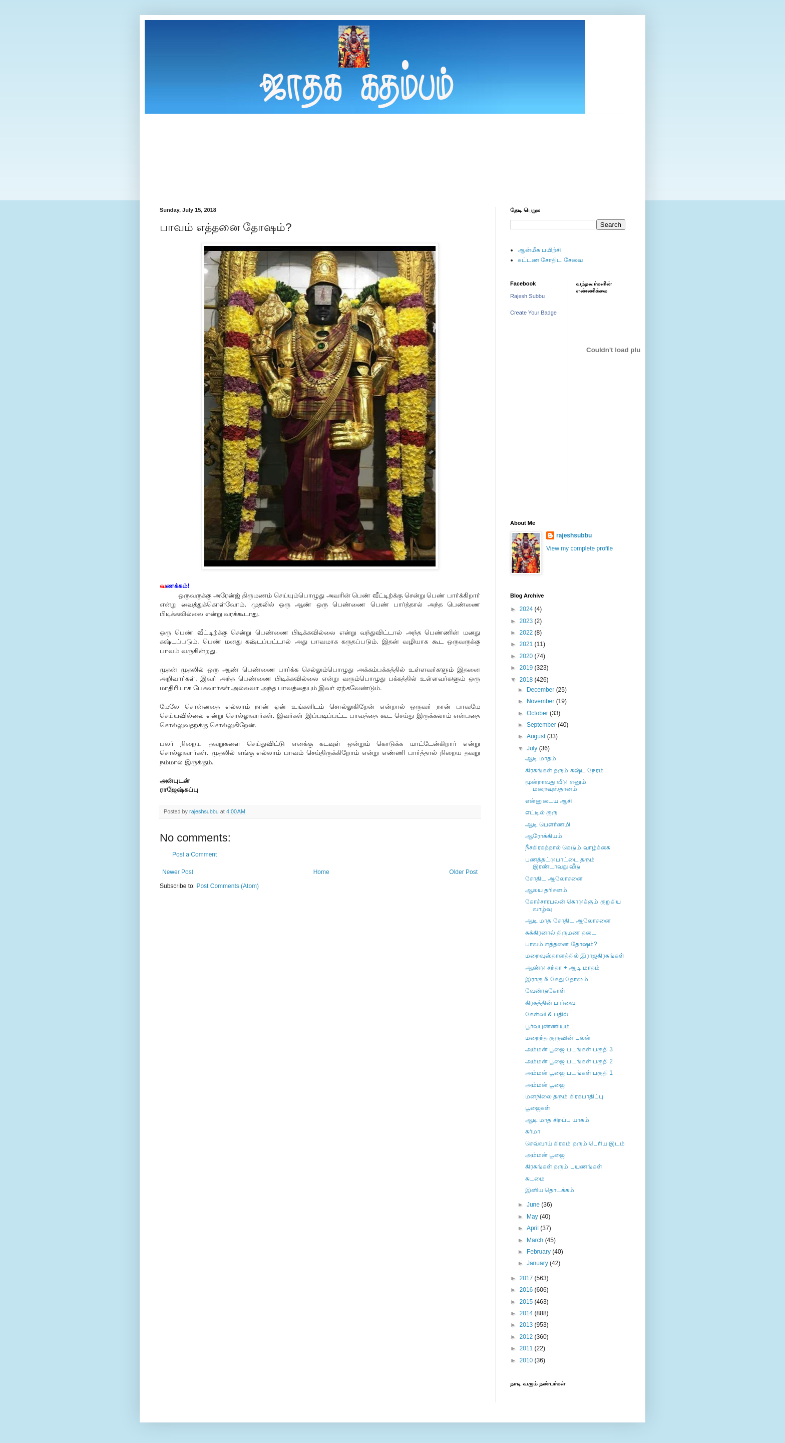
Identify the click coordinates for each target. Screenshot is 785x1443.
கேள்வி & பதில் (546, 1014)
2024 (527, 609)
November (541, 701)
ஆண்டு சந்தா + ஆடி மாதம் (562, 967)
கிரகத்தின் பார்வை (550, 1002)
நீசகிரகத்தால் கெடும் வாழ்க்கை (567, 847)
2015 (527, 1301)
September (542, 724)
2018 (527, 679)
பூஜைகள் (537, 1107)
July (533, 748)
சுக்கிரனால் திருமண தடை (560, 932)
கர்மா (532, 1131)
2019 (527, 667)
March (536, 1240)
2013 (527, 1324)
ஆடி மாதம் (540, 758)
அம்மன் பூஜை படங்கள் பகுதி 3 (569, 1049)
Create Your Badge (533, 313)
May (533, 1216)
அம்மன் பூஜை (545, 1084)
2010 (527, 1360)
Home (321, 872)
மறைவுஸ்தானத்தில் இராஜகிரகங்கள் (574, 955)
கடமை (535, 1178)
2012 (527, 1336)
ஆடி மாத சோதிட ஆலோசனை (568, 920)
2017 (527, 1278)
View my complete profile (579, 548)
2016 (527, 1289)
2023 (527, 621)
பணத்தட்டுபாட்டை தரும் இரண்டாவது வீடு (560, 863)
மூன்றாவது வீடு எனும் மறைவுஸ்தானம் (555, 785)
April (533, 1228)
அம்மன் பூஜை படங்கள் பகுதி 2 (569, 1061)
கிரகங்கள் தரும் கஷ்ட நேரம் (564, 770)
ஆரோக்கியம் (543, 835)
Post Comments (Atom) (227, 886)
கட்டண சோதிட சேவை (550, 259)
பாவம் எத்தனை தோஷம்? (561, 944)
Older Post (463, 872)
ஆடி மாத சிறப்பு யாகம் (557, 1119)
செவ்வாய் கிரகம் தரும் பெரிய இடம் (575, 1143)
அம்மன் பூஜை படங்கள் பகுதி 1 (569, 1072)
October (538, 713)
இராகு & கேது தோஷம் (556, 979)
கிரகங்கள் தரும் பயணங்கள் (563, 1166)
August (537, 736)
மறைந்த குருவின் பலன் (558, 1037)
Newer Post (177, 872)
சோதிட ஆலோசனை (554, 878)
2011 (527, 1348)
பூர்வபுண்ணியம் (547, 1026)
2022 (527, 632)
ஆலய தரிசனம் (546, 890)
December (541, 689)
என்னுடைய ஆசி (548, 800)
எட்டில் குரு (541, 812)
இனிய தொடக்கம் (549, 1190)
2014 (527, 1313)
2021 (527, 644)
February (539, 1251)
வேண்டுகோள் (545, 990)
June (534, 1204)
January (538, 1263)
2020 (527, 656)
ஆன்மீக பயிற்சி (539, 249)
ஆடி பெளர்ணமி (547, 824)
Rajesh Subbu (527, 296)
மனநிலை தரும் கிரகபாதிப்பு (564, 1096)
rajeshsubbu (204, 811)
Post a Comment (194, 854)
